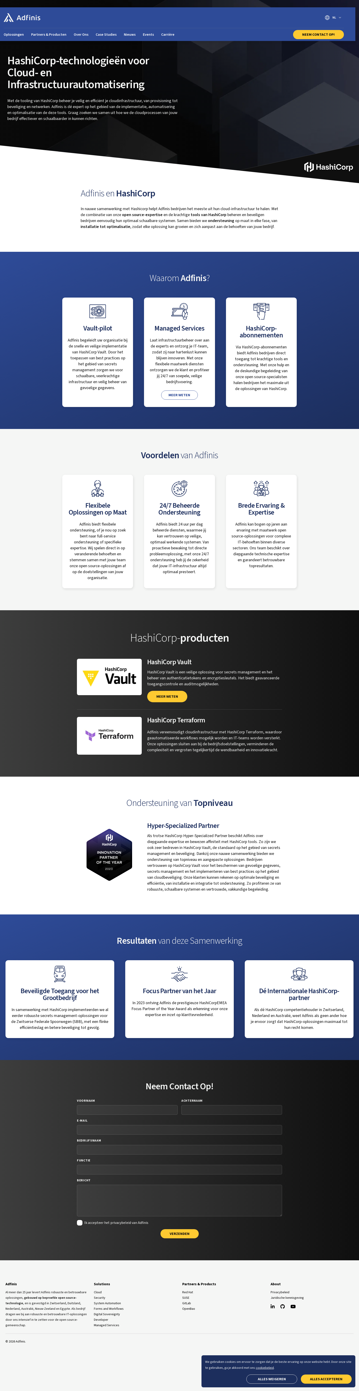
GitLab (186, 1303)
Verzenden (180, 1233)
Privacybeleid (280, 1292)
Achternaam (192, 1100)
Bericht (84, 1180)
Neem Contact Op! (318, 34)
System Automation (107, 1303)
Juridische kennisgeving (287, 1298)
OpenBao (188, 1309)
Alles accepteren (326, 1379)
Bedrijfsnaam (89, 1140)
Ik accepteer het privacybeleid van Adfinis (116, 1222)
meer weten (167, 696)
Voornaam (86, 1100)
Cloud (98, 1292)
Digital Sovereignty (107, 1314)
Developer (101, 1320)
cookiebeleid (265, 1368)
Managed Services (106, 1325)
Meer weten (179, 395)
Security (99, 1298)
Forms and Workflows (109, 1309)
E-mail (82, 1120)
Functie (83, 1160)
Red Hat (187, 1292)
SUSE (185, 1298)
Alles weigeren (272, 1379)
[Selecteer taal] (333, 18)
